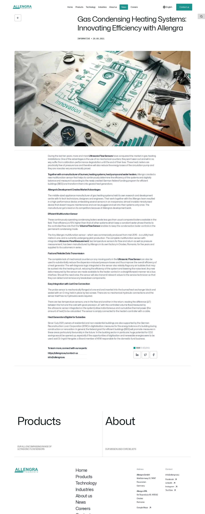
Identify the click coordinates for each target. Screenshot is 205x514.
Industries (85, 490)
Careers (83, 509)
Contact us (184, 7)
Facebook (171, 480)
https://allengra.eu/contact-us (63, 354)
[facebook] (153, 356)
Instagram (171, 487)
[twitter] (145, 356)
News (81, 502)
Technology (86, 483)
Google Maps (144, 508)
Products (84, 477)
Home (81, 471)
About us (84, 496)
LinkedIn (170, 483)
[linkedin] (137, 356)
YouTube (170, 491)
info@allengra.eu (56, 358)
